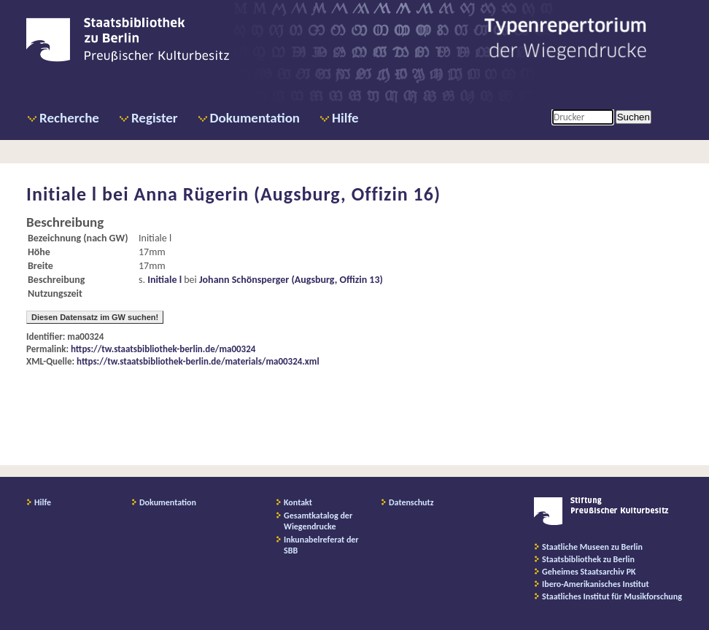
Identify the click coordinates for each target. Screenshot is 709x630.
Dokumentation (255, 117)
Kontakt (298, 502)
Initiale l (164, 279)
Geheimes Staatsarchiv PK (589, 572)
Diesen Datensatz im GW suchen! (94, 317)
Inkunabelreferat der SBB (321, 545)
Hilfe (345, 117)
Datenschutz (411, 502)
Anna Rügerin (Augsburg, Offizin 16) (287, 194)
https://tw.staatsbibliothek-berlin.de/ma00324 (163, 348)
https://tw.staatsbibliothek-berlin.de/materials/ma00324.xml (198, 361)
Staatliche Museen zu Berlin (592, 547)
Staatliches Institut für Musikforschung (612, 596)
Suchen (633, 117)
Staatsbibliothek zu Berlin (588, 559)
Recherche (69, 117)
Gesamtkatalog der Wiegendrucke (318, 521)
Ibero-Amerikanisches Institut (595, 584)
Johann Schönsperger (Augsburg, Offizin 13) (291, 279)
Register (154, 117)
